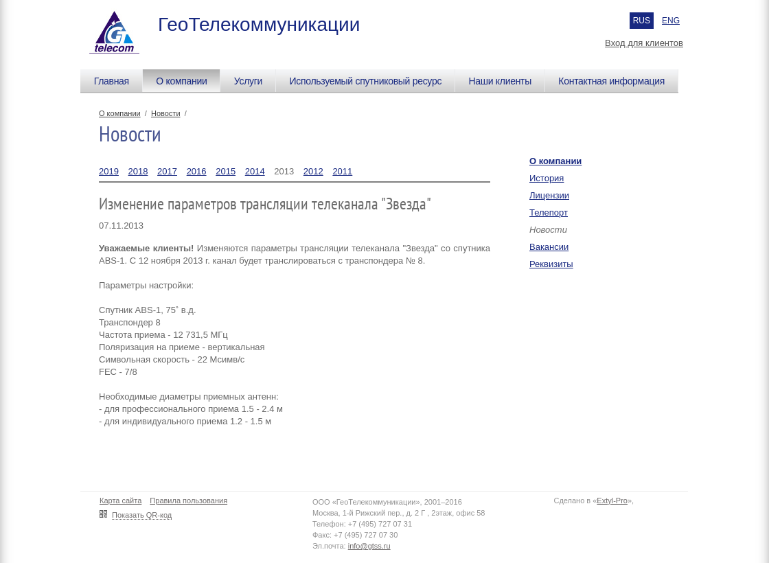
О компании (181, 81)
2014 (255, 171)
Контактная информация (611, 81)
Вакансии (549, 247)
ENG (671, 20)
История (546, 178)
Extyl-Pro (612, 500)
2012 (313, 171)
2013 (284, 171)
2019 (109, 171)
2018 (138, 171)
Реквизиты (551, 264)
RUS (641, 20)
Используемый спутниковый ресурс (365, 81)
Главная (111, 81)
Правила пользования (188, 500)
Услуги (248, 81)
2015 (226, 171)
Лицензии (549, 195)
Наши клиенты (499, 81)
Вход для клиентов (644, 43)
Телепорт (548, 212)
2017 (167, 171)
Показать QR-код (142, 515)
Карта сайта (120, 500)
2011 (342, 171)
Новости (166, 113)
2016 (197, 171)
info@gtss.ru (369, 546)
